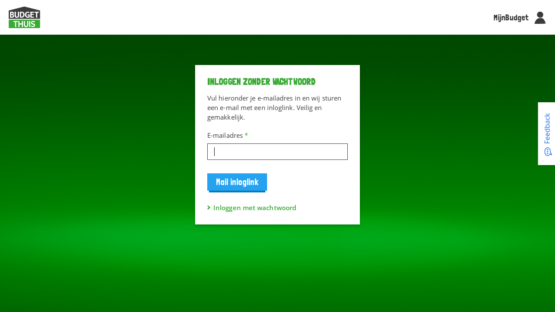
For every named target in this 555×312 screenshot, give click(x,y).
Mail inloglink (237, 182)
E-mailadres (227, 135)
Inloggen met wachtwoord (254, 207)
